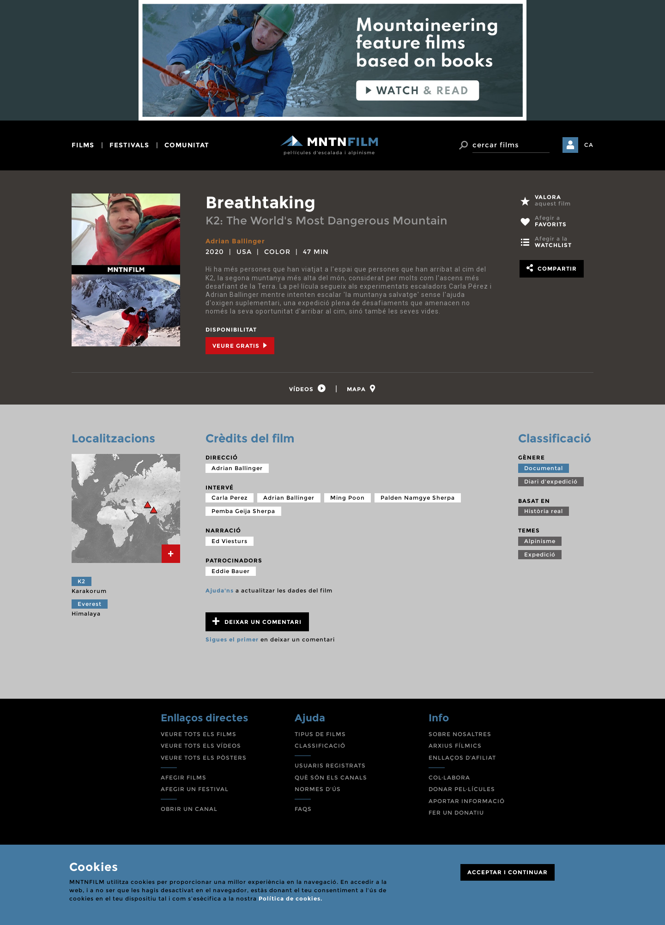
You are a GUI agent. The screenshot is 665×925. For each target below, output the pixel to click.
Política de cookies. (290, 898)
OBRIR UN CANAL (189, 808)
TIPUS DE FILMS (320, 734)
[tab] (307, 389)
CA (588, 144)
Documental (543, 468)
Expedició (540, 554)
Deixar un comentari (257, 621)
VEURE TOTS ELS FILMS (198, 734)
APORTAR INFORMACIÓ (467, 801)
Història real (543, 511)
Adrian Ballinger (235, 241)
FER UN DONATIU (456, 812)
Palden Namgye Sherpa (418, 497)
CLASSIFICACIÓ (320, 745)
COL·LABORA (449, 777)
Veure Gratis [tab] (239, 345)
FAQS (303, 808)
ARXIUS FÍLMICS (455, 745)
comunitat (186, 145)
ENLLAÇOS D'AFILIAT (462, 757)
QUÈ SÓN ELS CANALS (331, 777)
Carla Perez (230, 497)
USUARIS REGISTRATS (330, 765)
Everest (90, 603)
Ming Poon (347, 497)
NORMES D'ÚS (318, 789)
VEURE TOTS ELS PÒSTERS (204, 757)
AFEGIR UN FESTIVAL (195, 789)
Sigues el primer (232, 639)
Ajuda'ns (220, 590)
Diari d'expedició (551, 481)
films (83, 145)
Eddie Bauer (231, 571)
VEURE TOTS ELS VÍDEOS (201, 745)
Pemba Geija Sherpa (243, 511)
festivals (129, 145)
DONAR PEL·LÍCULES (462, 789)
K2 (81, 581)
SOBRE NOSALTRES (460, 734)
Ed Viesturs (230, 541)
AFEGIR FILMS (183, 777)
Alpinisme (540, 541)
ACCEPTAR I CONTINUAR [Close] (507, 872)
